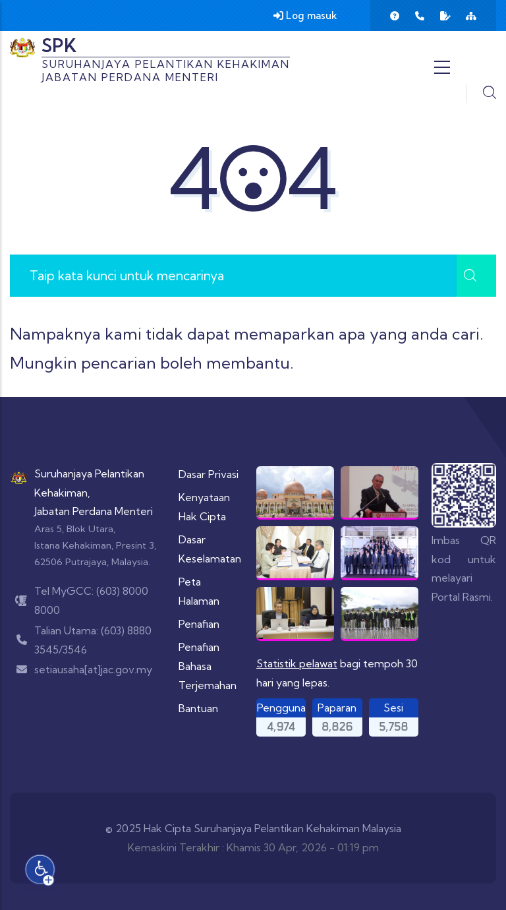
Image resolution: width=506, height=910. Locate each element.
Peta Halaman (199, 591)
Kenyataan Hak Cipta (204, 507)
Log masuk (305, 15)
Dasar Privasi (209, 474)
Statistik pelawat (296, 663)
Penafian (199, 623)
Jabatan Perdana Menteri (93, 511)
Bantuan (198, 708)
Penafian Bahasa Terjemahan (208, 666)
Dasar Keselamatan (210, 549)
